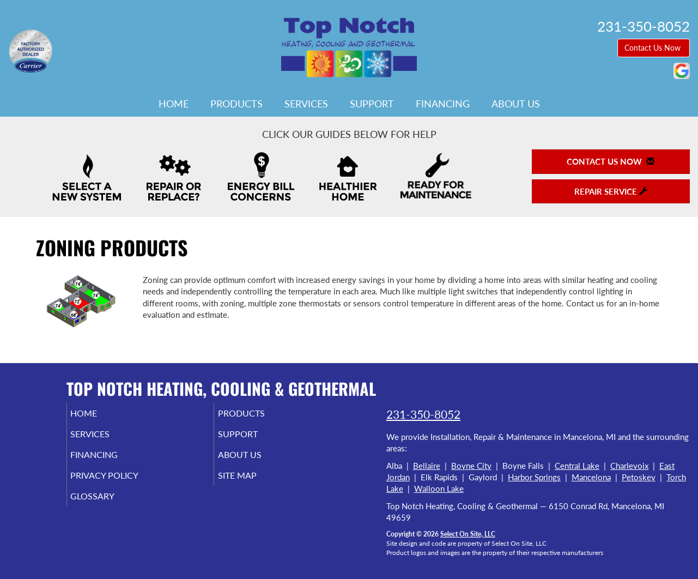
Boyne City (471, 466)
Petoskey (638, 477)
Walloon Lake (439, 488)
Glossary (107, 506)
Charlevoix (629, 466)
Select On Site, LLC (467, 534)
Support (372, 104)
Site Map (252, 483)
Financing (443, 104)
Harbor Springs (534, 477)
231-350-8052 (423, 414)
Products (236, 104)
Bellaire (426, 466)
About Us (515, 104)
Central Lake (577, 466)
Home (174, 104)
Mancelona (591, 477)
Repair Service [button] (610, 191)
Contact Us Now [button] (653, 47)
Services (306, 104)
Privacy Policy (121, 483)
